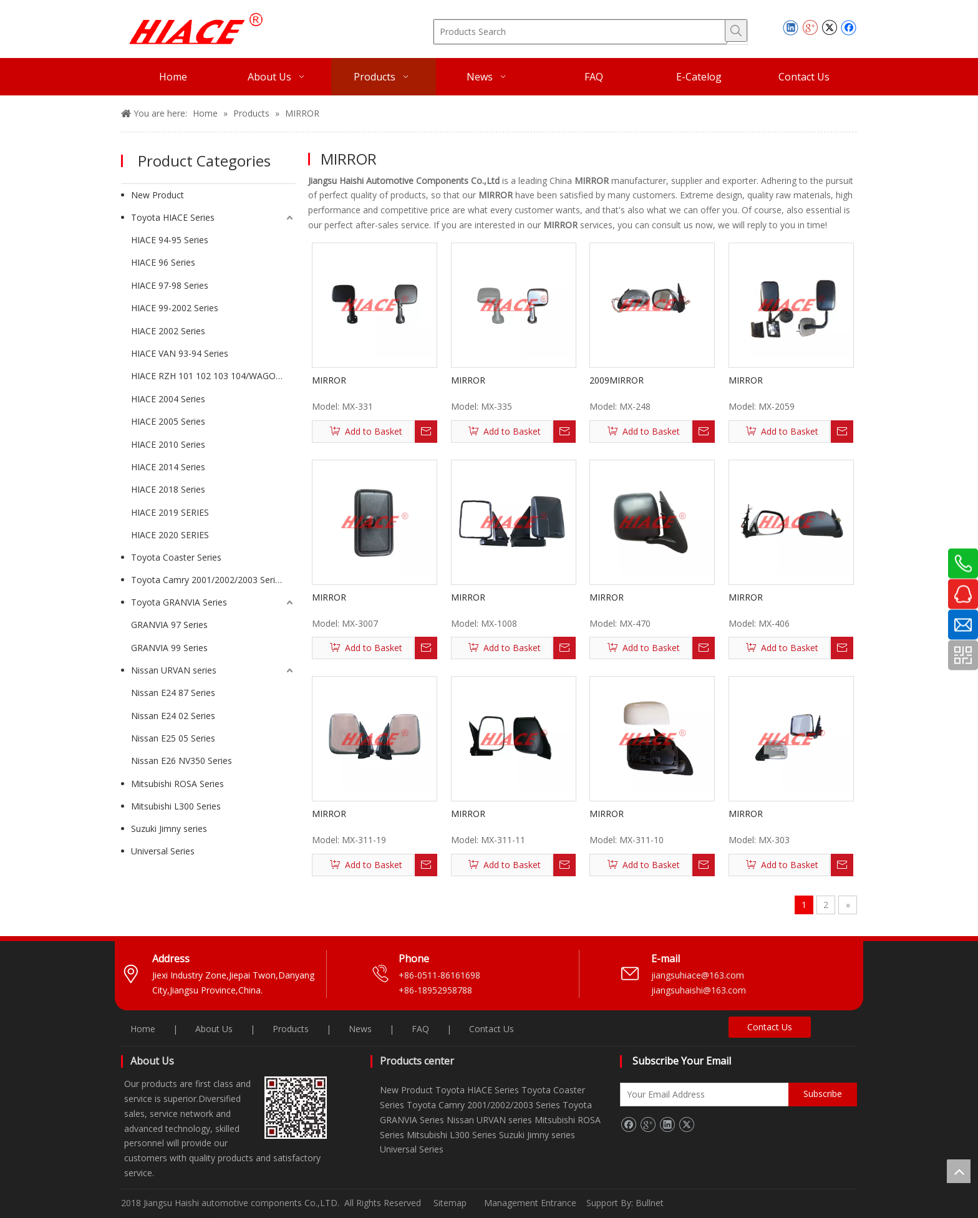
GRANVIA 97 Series (169, 625)
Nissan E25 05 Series (173, 738)
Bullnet (650, 1203)
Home (142, 1029)
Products (291, 1029)
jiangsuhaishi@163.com (699, 990)
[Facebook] (628, 1124)
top (959, 1171)
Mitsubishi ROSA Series (177, 784)
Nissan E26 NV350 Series (181, 760)
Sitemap (450, 1203)
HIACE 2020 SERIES (170, 535)
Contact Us (491, 1029)
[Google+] (648, 1124)
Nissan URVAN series (173, 670)
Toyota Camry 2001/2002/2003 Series (207, 580)
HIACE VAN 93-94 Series (179, 353)
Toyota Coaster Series (176, 557)
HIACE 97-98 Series (169, 285)
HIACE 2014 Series (168, 467)
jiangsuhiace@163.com (697, 975)
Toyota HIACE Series (173, 217)
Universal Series (163, 851)
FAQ (420, 1029)
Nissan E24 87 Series (173, 692)
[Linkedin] (667, 1124)
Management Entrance (531, 1203)
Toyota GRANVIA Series (179, 602)
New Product (157, 195)
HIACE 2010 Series (168, 444)
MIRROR (329, 380)
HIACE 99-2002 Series (174, 308)
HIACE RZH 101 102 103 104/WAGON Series (213, 376)
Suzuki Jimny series (169, 828)
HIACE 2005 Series (168, 421)
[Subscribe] (822, 1094)
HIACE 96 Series (163, 262)
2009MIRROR (616, 380)
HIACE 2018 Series (168, 489)
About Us (214, 1029)
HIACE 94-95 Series (169, 240)
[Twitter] (686, 1124)
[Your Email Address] (717, 1094)
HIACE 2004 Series (168, 399)
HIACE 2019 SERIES (170, 512)
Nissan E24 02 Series (173, 716)
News (360, 1029)
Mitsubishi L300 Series (176, 806)
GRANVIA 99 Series (169, 648)
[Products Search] (580, 31)
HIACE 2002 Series (168, 331)
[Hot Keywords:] (736, 30)
